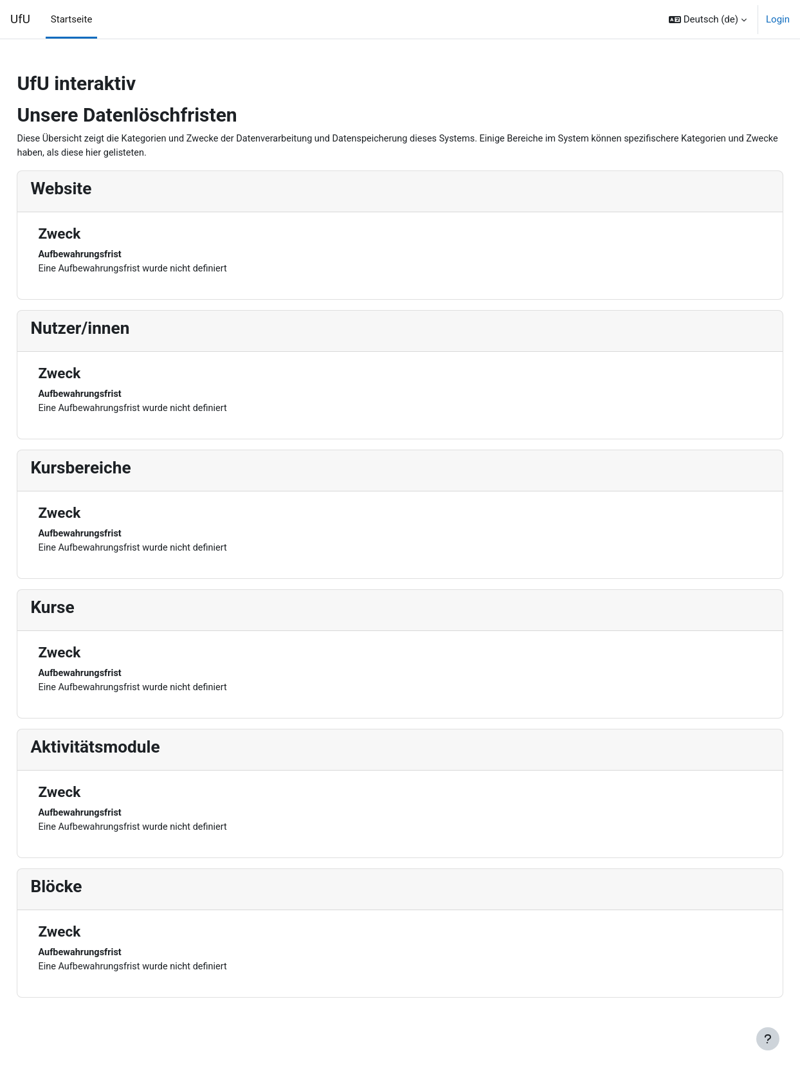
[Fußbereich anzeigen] (767, 1038)
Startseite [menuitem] (72, 19)
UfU (20, 19)
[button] (707, 19)
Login (778, 19)
